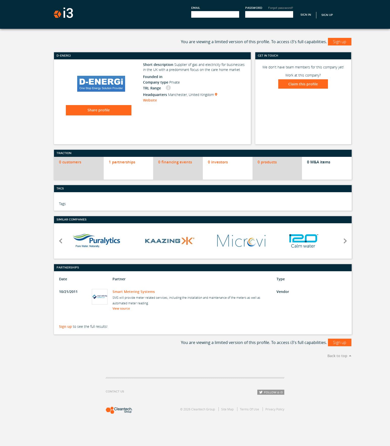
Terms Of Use (249, 409)
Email (195, 8)
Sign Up (327, 15)
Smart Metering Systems (134, 291)
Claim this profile (303, 84)
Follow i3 (270, 392)
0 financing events (175, 162)
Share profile (99, 110)
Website (150, 100)
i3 (63, 13)
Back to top (337, 355)
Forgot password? (280, 8)
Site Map (227, 409)
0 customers (70, 162)
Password (253, 8)
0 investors (218, 162)
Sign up (339, 41)
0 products (267, 162)
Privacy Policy (274, 409)
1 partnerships (122, 162)
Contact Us (115, 391)
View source (123, 308)
